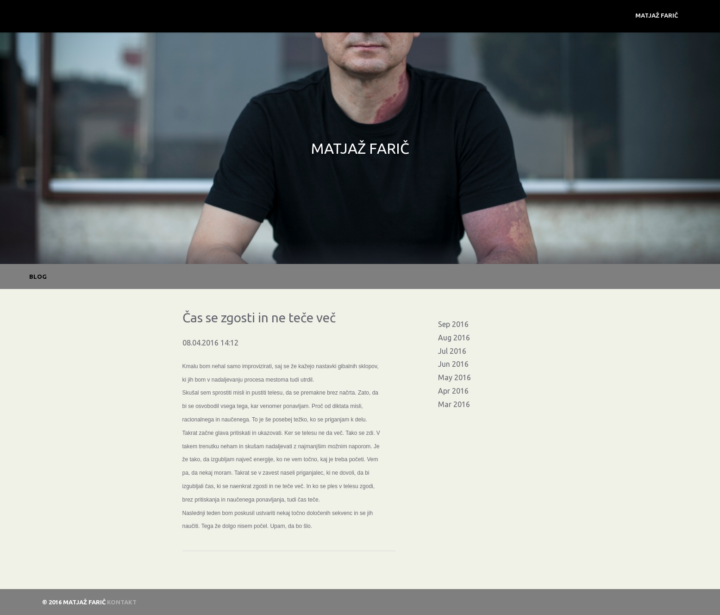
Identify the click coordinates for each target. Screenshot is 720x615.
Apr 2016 (453, 391)
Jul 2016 (452, 351)
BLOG (38, 276)
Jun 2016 (453, 364)
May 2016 (454, 377)
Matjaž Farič (656, 15)
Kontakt (122, 602)
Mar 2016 (454, 404)
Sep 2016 (453, 324)
